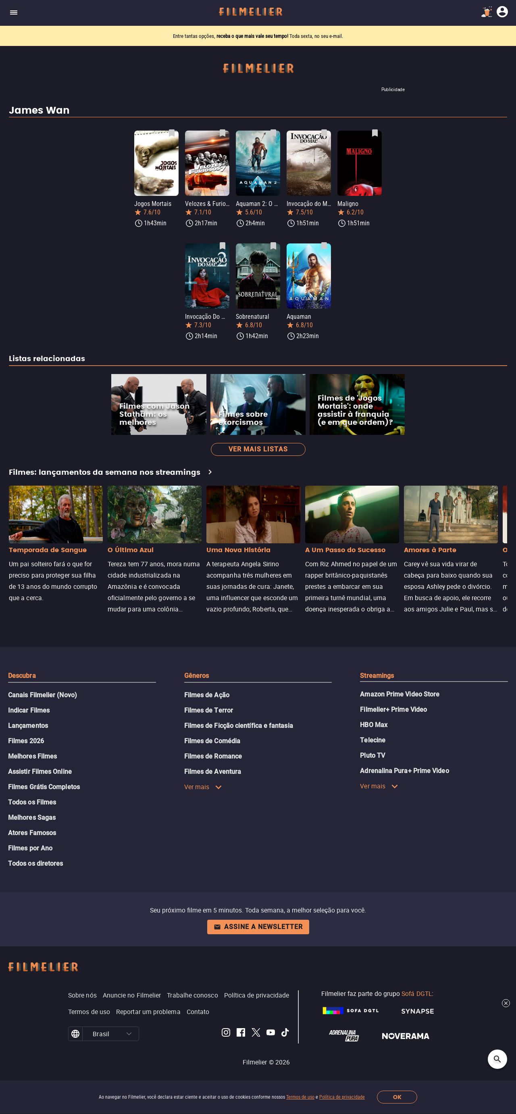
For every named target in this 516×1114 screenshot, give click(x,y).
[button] (129, 1034)
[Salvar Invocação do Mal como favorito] (324, 133)
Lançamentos (28, 726)
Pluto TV (372, 755)
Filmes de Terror (208, 710)
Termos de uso (300, 1097)
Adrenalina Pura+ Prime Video (404, 771)
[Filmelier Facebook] (241, 1033)
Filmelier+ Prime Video (393, 709)
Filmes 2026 (26, 741)
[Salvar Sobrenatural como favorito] (273, 246)
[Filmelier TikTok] (285, 1033)
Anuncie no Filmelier (132, 995)
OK (397, 1097)
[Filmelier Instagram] (226, 1033)
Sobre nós (82, 995)
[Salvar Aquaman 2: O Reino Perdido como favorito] (273, 133)
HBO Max (373, 725)
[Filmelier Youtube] (270, 1033)
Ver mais (203, 787)
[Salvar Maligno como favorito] (375, 133)
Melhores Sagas (32, 817)
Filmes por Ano (30, 848)
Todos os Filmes (32, 802)
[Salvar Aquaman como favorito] (324, 246)
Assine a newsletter (258, 927)
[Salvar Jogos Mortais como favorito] (172, 133)
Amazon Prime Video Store (399, 694)
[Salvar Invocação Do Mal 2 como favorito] (222, 246)
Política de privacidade (342, 1097)
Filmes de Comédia (212, 741)
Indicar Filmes (29, 710)
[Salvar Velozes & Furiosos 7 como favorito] (222, 133)
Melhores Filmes (32, 756)
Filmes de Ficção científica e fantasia (238, 726)
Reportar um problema (148, 1011)
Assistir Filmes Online (40, 771)
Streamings (377, 676)
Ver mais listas (258, 449)
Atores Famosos (32, 833)
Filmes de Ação (206, 695)
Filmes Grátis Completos (44, 787)
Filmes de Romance (213, 756)
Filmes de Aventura (212, 771)
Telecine (372, 740)
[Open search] (497, 1059)
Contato (198, 1011)
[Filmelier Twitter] (256, 1033)
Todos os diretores (35, 863)
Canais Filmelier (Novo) (42, 695)
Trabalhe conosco (192, 995)
